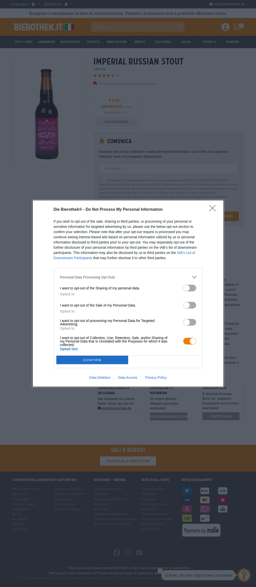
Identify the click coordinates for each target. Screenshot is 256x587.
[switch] (189, 288)
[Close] (214, 209)
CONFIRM (92, 360)
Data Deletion (99, 378)
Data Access (127, 378)
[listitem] (128, 277)
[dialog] (128, 293)
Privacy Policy (156, 378)
